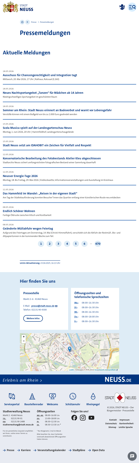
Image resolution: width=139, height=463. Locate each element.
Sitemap (112, 427)
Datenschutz (111, 423)
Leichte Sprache (126, 427)
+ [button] (24, 337)
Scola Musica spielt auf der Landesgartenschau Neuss (37, 128)
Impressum (125, 420)
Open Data (98, 450)
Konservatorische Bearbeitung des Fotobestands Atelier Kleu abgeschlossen (52, 158)
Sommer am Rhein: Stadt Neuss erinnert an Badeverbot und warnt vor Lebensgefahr (57, 110)
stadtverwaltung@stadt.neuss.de (18, 425)
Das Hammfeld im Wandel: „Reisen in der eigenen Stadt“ (40, 193)
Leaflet (71, 370)
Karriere (26, 450)
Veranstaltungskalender (51, 450)
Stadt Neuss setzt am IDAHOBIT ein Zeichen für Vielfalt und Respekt (47, 145)
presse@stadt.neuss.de (42, 305)
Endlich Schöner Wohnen (19, 211)
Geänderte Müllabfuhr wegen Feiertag (28, 229)
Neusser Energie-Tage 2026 (20, 176)
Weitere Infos (33, 318)
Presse (33, 22)
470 (97, 244)
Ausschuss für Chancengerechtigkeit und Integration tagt (40, 75)
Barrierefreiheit (126, 423)
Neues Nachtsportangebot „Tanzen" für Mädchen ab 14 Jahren (43, 93)
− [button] (24, 341)
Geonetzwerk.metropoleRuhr (105, 370)
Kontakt (113, 420)
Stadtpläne (79, 450)
